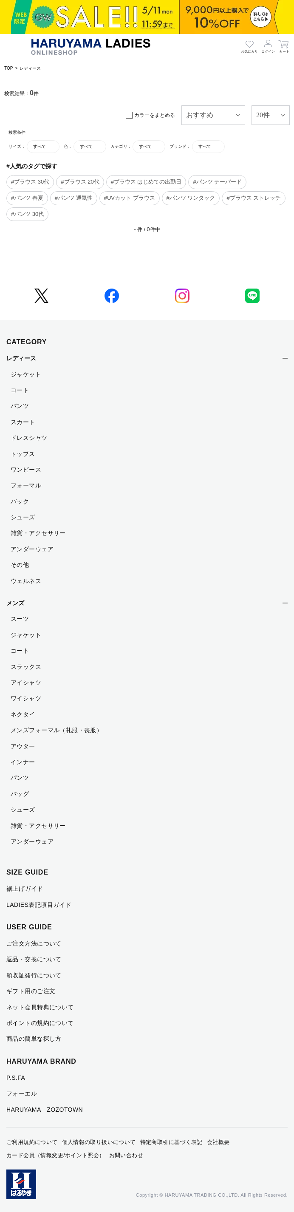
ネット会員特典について (40, 1007)
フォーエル (21, 1093)
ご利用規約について (32, 1142)
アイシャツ (26, 682)
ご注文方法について (34, 943)
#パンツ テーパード (217, 181)
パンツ (20, 405)
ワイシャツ (26, 698)
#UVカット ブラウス (129, 198)
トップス (23, 453)
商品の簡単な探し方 (34, 1038)
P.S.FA (15, 1077)
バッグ (20, 793)
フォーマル (26, 485)
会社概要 (218, 1142)
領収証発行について (34, 975)
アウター (23, 746)
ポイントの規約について (40, 1022)
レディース (30, 68)
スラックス (26, 666)
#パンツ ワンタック (191, 198)
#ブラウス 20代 (80, 181)
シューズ (23, 517)
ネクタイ (23, 714)
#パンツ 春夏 (27, 198)
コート (20, 390)
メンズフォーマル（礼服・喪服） (56, 730)
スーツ (20, 618)
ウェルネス (26, 581)
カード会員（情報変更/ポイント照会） (55, 1155)
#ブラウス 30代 (30, 181)
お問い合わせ (126, 1155)
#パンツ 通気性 (74, 198)
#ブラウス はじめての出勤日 (146, 181)
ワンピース (26, 469)
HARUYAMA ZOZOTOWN (44, 1109)
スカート (23, 422)
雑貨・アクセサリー (38, 533)
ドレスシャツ (29, 437)
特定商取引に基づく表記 (171, 1142)
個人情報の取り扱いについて (99, 1142)
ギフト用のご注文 (30, 991)
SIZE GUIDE (27, 872)
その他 (20, 564)
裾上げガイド (24, 888)
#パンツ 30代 (27, 214)
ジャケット (26, 374)
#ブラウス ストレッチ (253, 198)
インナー (23, 762)
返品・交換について (34, 959)
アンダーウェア (32, 549)
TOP (8, 68)
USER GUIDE (29, 927)
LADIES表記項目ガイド (38, 904)
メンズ (15, 603)
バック (20, 501)
